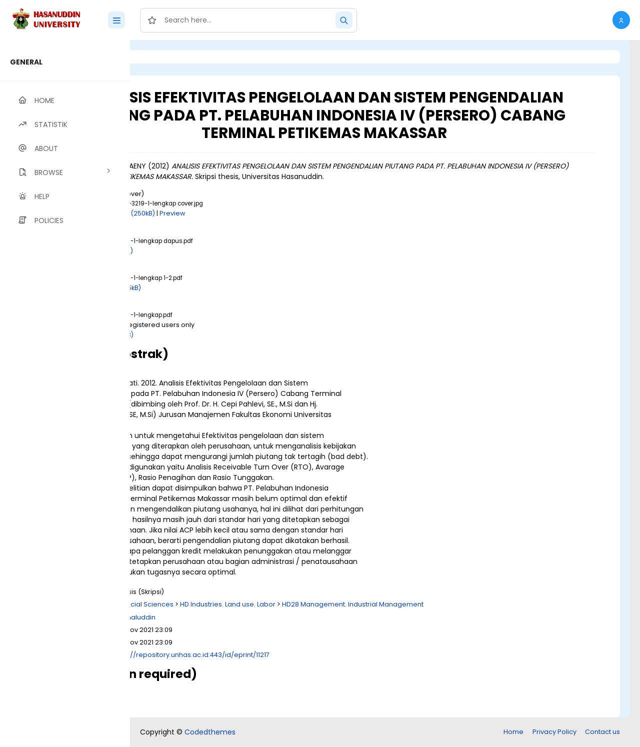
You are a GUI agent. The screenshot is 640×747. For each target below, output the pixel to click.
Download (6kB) (218, 250)
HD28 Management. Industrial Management (463, 604)
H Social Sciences (255, 604)
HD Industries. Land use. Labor (338, 604)
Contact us (602, 732)
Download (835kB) (222, 288)
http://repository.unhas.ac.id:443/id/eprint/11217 (303, 654)
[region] (65, 393)
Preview (283, 213)
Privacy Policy (554, 732)
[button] (621, 20)
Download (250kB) (236, 213)
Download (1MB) (218, 334)
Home (514, 732)
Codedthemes (210, 732)
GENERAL (26, 62)
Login (172, 56)
